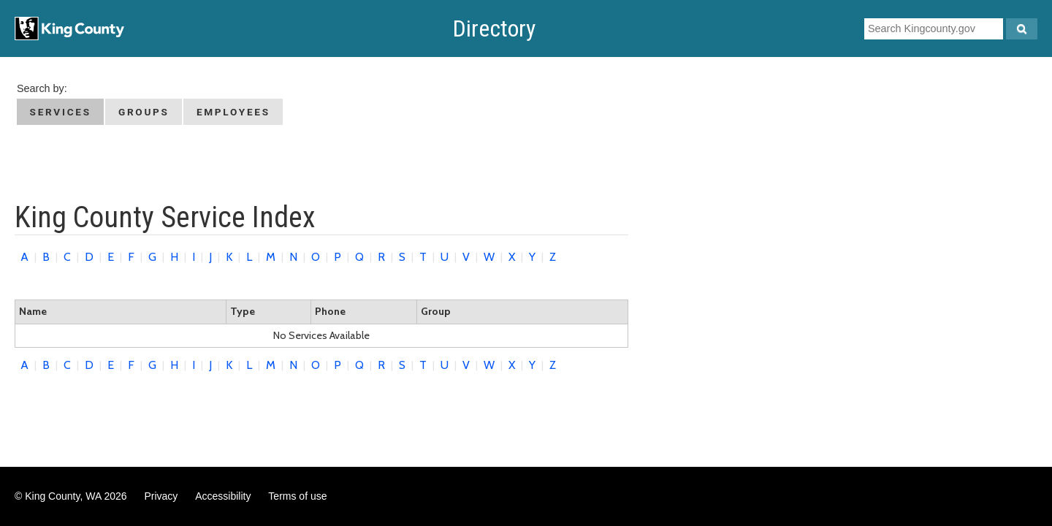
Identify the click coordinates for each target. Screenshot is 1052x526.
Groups (143, 112)
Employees (233, 112)
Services (60, 112)
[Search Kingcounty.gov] (1021, 28)
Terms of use (297, 496)
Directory (494, 28)
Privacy (161, 496)
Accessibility (223, 496)
